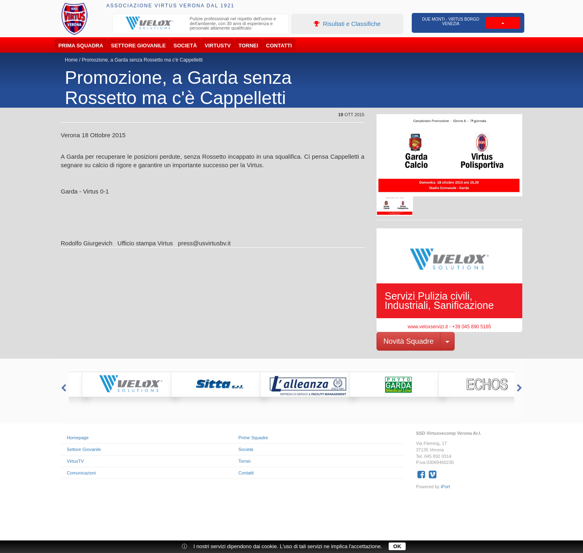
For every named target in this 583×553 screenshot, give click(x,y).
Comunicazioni (81, 472)
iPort (445, 486)
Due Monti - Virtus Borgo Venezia (450, 21)
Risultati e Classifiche (347, 23)
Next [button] (520, 388)
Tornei (248, 46)
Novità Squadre (408, 341)
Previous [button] (63, 388)
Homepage (78, 437)
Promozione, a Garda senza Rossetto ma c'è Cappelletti (142, 60)
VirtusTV (218, 46)
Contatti (279, 46)
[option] (201, 24)
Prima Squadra (80, 46)
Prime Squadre (253, 437)
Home (71, 60)
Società (185, 46)
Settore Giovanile (138, 46)
